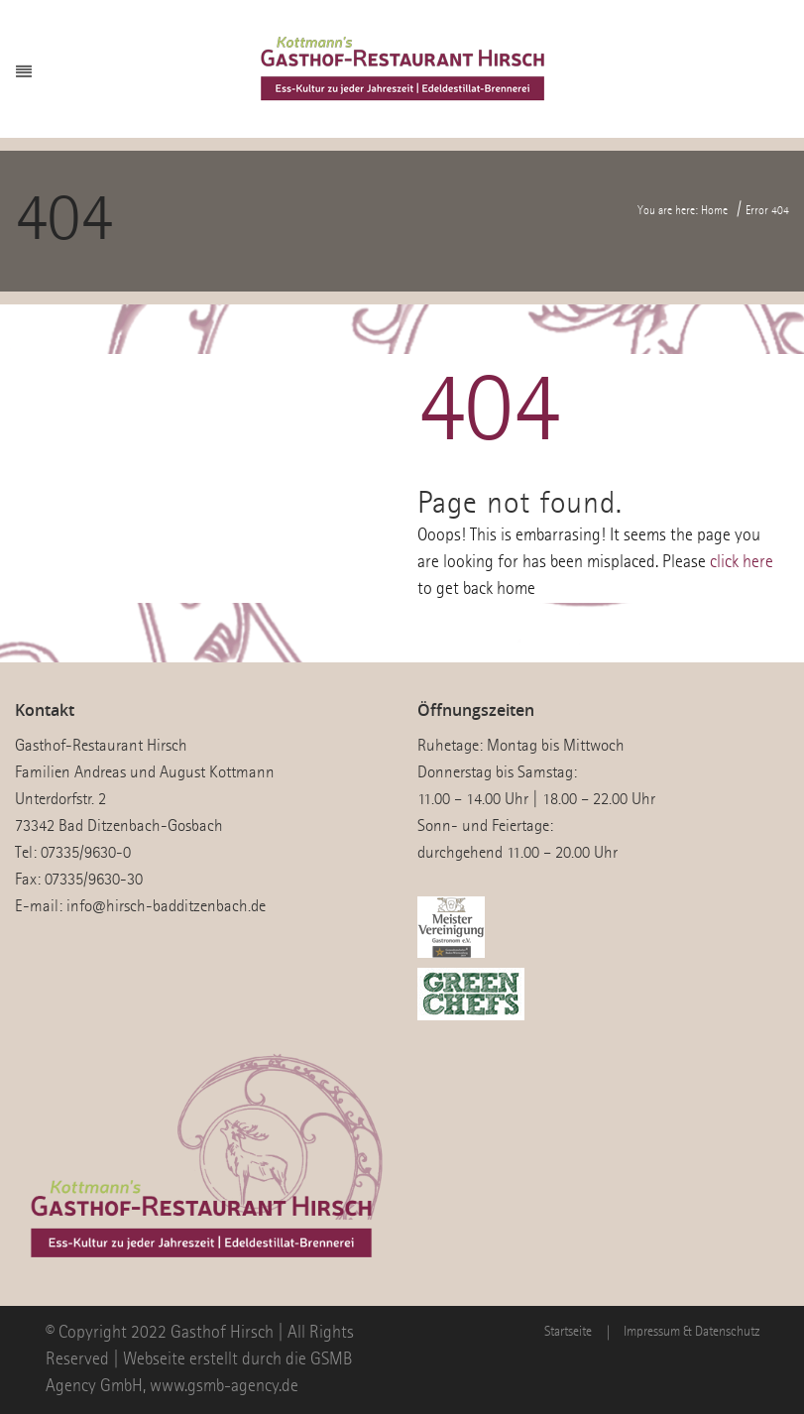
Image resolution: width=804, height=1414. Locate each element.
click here (741, 562)
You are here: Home (682, 211)
